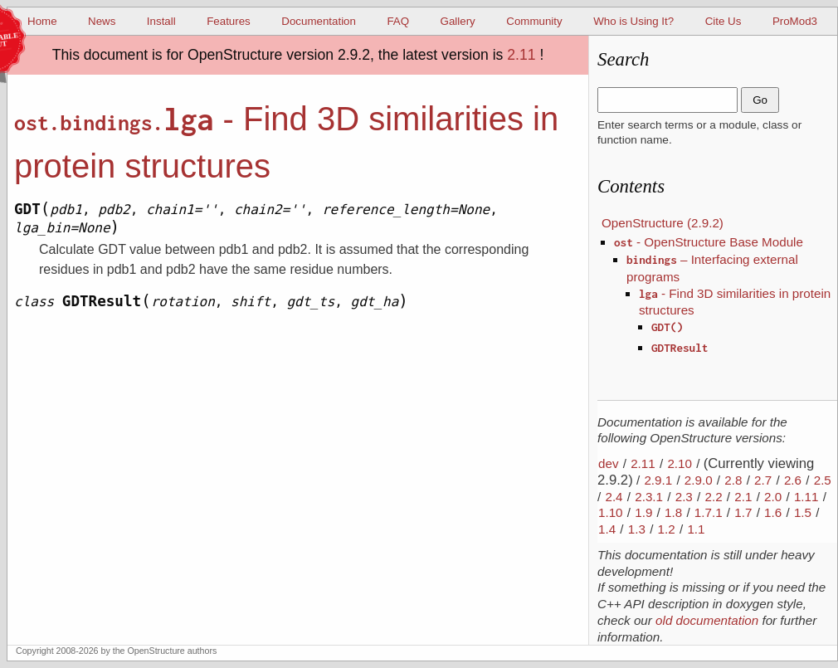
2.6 (792, 480)
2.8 (733, 480)
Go (760, 100)
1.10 (610, 512)
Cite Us (723, 21)
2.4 (613, 497)
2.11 (521, 54)
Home (42, 21)
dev (608, 463)
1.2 (666, 529)
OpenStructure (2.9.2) (663, 223)
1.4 (607, 529)
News (101, 21)
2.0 (773, 497)
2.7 (763, 480)
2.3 (684, 497)
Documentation (318, 21)
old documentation (706, 620)
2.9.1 (658, 480)
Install (161, 21)
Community (534, 21)
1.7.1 (708, 512)
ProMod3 (794, 21)
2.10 (679, 463)
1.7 (743, 512)
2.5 (822, 480)
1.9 (643, 512)
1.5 (802, 512)
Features (229, 21)
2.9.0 (699, 480)
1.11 (806, 497)
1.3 (637, 529)
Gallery (458, 21)
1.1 (695, 529)
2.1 (743, 497)
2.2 (714, 497)
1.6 (773, 512)
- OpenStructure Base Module (708, 242)
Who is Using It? (633, 21)
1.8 (673, 512)
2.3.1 (649, 497)
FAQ (398, 21)
